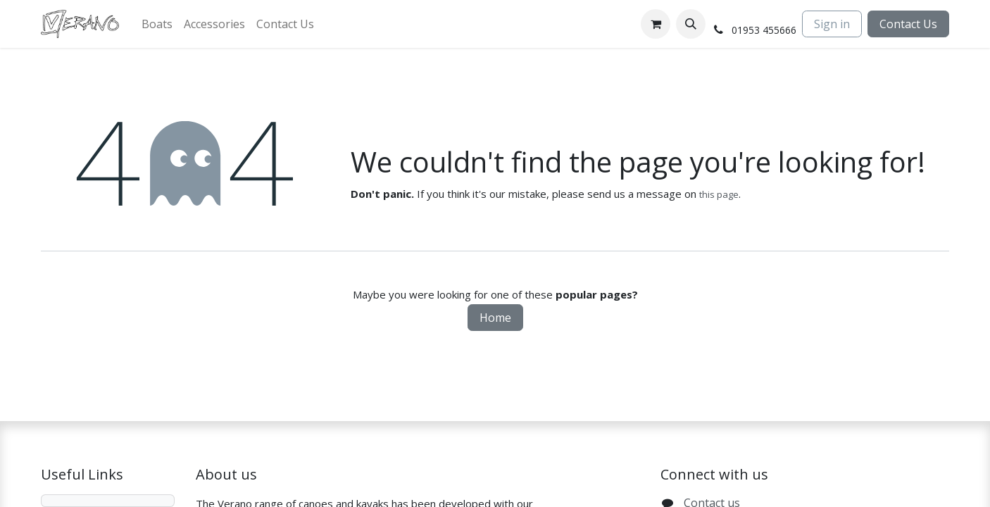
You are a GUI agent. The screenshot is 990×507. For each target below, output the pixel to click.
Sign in (832, 24)
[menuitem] (157, 24)
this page (719, 194)
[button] (691, 24)
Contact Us (908, 24)
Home (495, 317)
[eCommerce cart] (655, 24)
